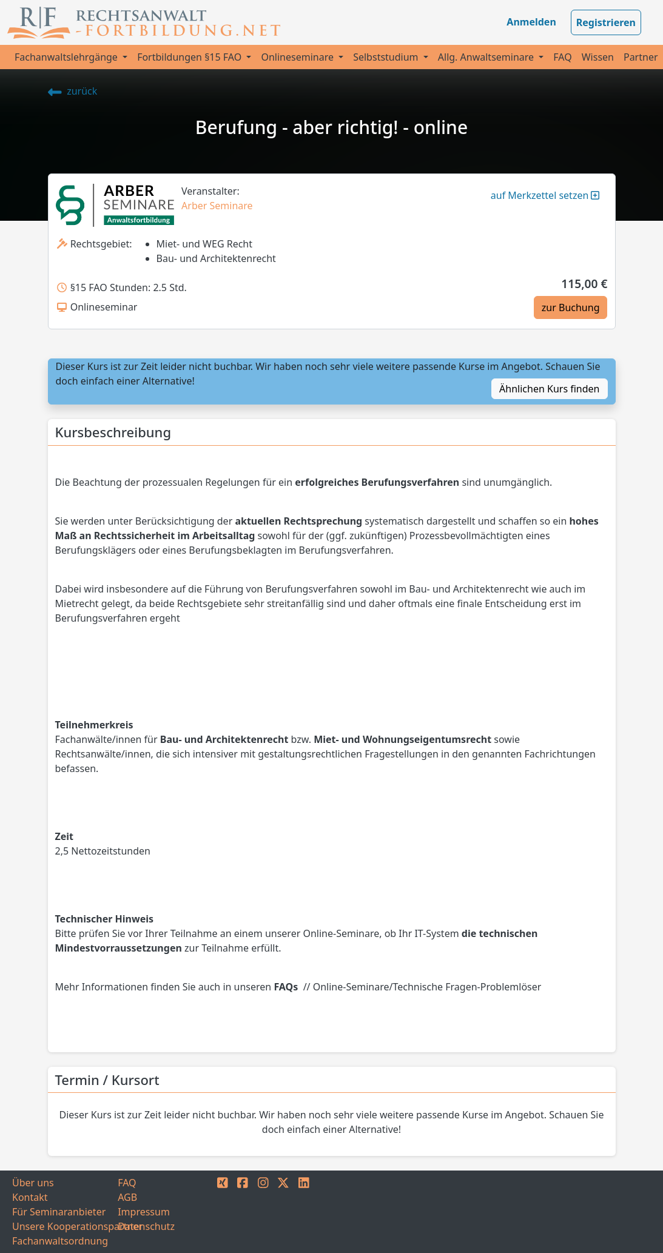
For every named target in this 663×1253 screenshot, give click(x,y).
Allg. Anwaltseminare (487, 57)
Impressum (144, 1211)
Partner (641, 57)
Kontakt (30, 1197)
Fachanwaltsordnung (60, 1241)
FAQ (562, 57)
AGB (127, 1197)
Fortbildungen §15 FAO (190, 57)
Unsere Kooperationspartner (65, 1226)
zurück (73, 91)
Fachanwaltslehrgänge (67, 57)
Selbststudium (387, 57)
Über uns (33, 1182)
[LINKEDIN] (304, 1211)
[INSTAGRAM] (263, 1211)
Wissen (598, 57)
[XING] (222, 1211)
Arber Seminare (217, 205)
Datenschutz (146, 1226)
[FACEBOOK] (242, 1211)
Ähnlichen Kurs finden (549, 388)
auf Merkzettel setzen (545, 195)
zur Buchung (571, 307)
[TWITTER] (283, 1211)
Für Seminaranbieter (59, 1211)
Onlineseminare (298, 57)
